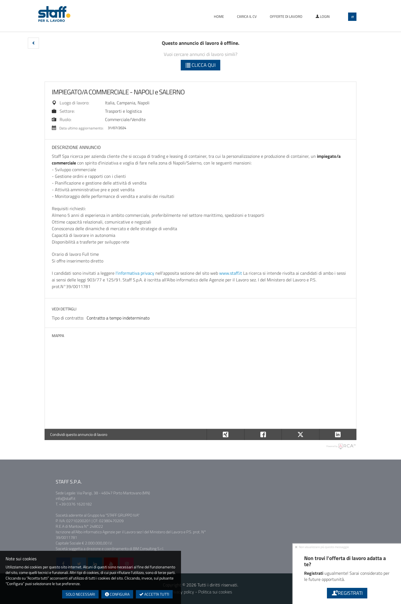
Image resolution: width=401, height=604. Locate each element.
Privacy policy (181, 591)
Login (323, 16)
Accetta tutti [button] (154, 594)
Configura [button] (117, 594)
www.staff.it (230, 273)
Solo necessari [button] (80, 594)
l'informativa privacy (135, 273)
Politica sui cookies (215, 591)
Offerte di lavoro (286, 16)
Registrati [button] (346, 593)
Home (219, 16)
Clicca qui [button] (200, 65)
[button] (33, 43)
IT (352, 17)
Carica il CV (247, 16)
